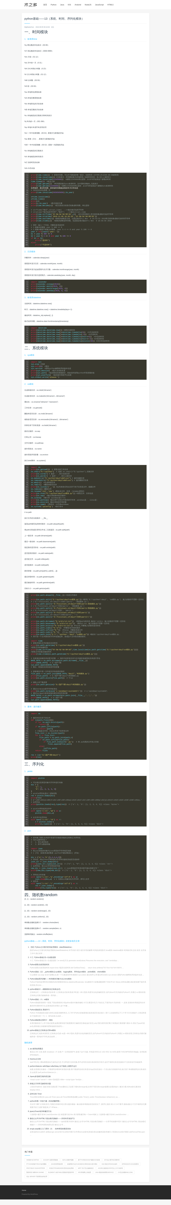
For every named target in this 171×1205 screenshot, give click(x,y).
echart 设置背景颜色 (50, 1160)
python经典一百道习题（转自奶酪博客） (45, 1101)
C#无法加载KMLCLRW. (125, 1172)
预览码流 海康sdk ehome (35, 1172)
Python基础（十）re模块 (39, 999)
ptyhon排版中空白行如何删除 (36, 1164)
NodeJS (88, 5)
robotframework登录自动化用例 (61, 1168)
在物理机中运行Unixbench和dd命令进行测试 (82, 1164)
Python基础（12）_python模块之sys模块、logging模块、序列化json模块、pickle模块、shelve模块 (68, 972)
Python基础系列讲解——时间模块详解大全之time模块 (51, 979)
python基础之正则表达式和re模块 (43, 1030)
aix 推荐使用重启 (36, 1049)
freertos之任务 (35, 1059)
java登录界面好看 (57, 1164)
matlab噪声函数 (68, 1160)
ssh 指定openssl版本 (109, 1164)
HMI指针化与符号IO (32, 1160)
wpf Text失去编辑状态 (86, 1168)
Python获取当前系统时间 (39, 964)
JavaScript (99, 5)
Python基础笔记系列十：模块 (41, 1020)
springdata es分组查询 (130, 1164)
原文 (52, 27)
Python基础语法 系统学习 (40, 1010)
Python (53, 5)
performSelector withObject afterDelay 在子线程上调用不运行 (53, 1066)
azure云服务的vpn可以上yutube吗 (110, 1168)
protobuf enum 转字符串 (35, 1168)
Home (24, 1190)
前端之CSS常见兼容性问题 (40, 1084)
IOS (69, 5)
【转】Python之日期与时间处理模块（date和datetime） (51, 947)
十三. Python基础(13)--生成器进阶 (43, 957)
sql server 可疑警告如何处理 (36, 1176)
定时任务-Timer (36, 1094)
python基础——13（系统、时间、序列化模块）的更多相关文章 (52, 941)
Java (62, 5)
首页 (45, 5)
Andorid (78, 5)
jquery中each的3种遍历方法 (41, 1111)
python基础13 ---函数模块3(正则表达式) (45, 989)
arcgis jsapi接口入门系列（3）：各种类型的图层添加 (50, 1129)
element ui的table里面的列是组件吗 (61, 1172)
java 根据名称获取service (104, 1172)
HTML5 (110, 5)
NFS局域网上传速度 (84, 1172)
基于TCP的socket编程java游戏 (89, 1160)
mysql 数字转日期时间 (112, 1160)
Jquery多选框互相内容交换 (40, 1076)
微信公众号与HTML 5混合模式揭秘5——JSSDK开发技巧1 (52, 1118)
